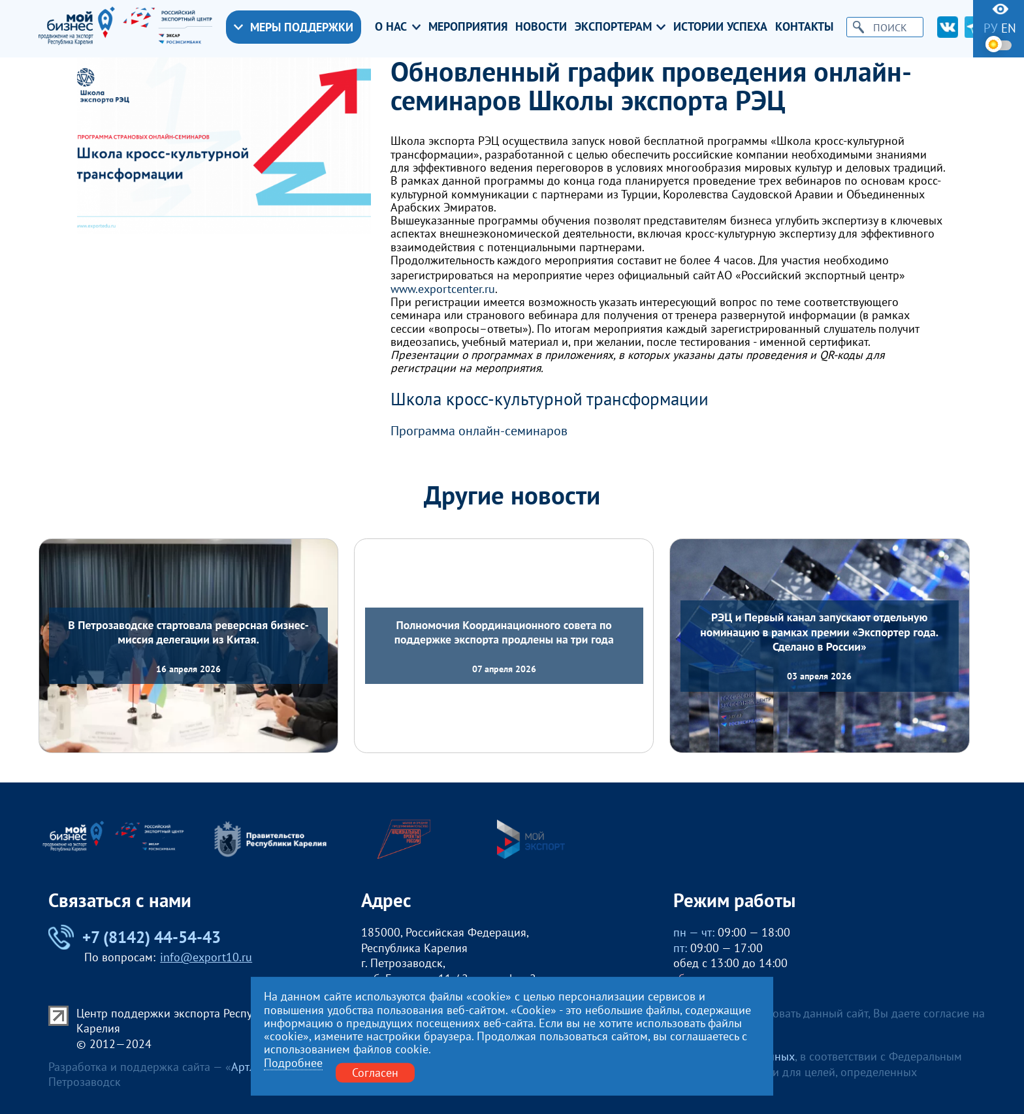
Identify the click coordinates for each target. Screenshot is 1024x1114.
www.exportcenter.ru (443, 289)
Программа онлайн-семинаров (479, 431)
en (1008, 28)
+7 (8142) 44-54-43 (134, 937)
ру (991, 28)
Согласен (375, 1072)
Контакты (804, 26)
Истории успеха (720, 26)
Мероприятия (467, 26)
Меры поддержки (293, 27)
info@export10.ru (206, 957)
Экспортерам (620, 26)
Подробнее (293, 1063)
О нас (398, 26)
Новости (541, 26)
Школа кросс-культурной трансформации (550, 399)
